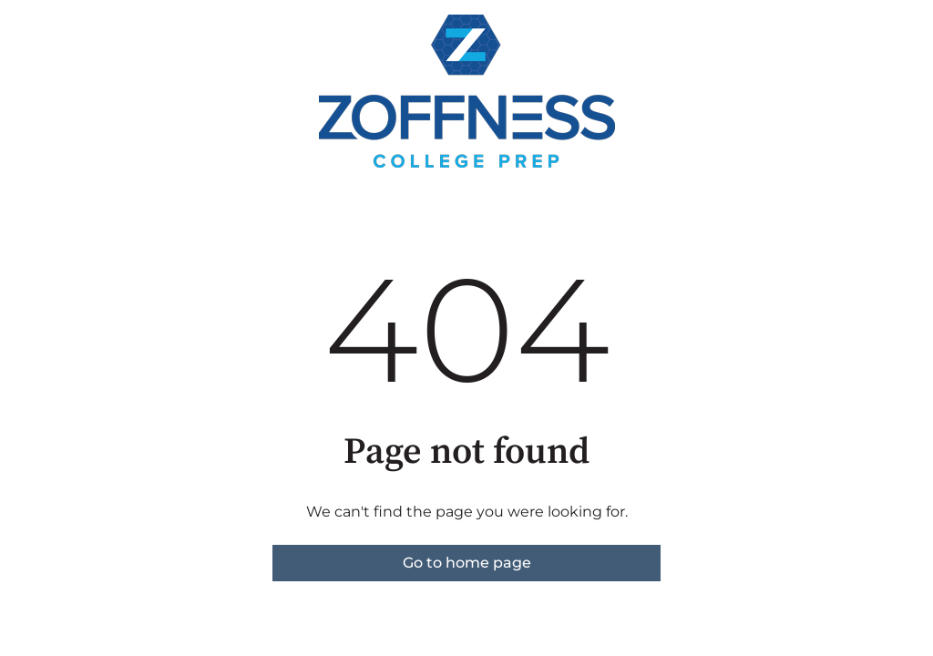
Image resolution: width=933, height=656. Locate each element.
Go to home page (467, 562)
